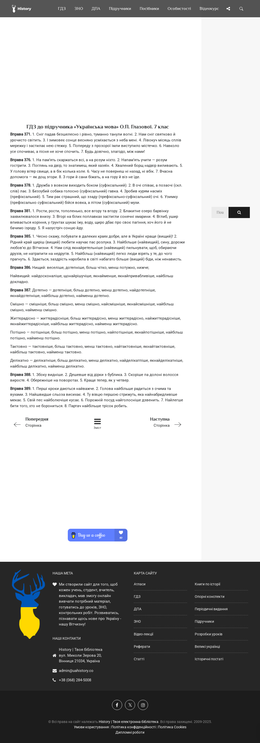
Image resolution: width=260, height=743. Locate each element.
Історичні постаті (209, 659)
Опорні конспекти (209, 597)
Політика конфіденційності (133, 727)
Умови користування (91, 727)
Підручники (204, 621)
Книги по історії (207, 584)
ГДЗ (137, 597)
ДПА (137, 609)
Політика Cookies (172, 727)
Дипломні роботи (130, 732)
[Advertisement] (97, 78)
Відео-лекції (143, 634)
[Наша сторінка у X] (130, 705)
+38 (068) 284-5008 (75, 680)
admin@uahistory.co (76, 670)
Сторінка (45, 422)
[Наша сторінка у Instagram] (143, 705)
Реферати (142, 647)
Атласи (139, 584)
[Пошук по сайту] (241, 9)
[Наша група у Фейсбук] (117, 705)
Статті (139, 659)
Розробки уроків (208, 634)
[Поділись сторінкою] (228, 9)
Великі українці (207, 647)
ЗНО (137, 621)
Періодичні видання (211, 609)
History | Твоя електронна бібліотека (128, 722)
